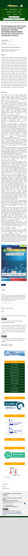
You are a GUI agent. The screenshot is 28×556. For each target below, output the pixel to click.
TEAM (20, 9)
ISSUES (19, 11)
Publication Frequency (15, 372)
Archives (6, 22)
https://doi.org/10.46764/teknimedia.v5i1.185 (12, 47)
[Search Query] (14, 17)
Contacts (15, 386)
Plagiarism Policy (14, 378)
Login (20, 14)
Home (2, 22)
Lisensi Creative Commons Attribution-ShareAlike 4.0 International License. (12, 513)
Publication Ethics (15, 380)
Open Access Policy (14, 375)
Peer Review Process (14, 369)
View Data (8, 477)
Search (14, 19)
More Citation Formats (6, 302)
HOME (6, 9)
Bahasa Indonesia (5, 488)
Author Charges (14, 388)
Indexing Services (15, 391)
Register (15, 14)
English (3, 486)
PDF (4, 284)
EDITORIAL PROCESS (11, 11)
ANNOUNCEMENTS (13, 9)
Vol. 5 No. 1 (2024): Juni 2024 (14, 22)
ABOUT (8, 14)
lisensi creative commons (19, 331)
